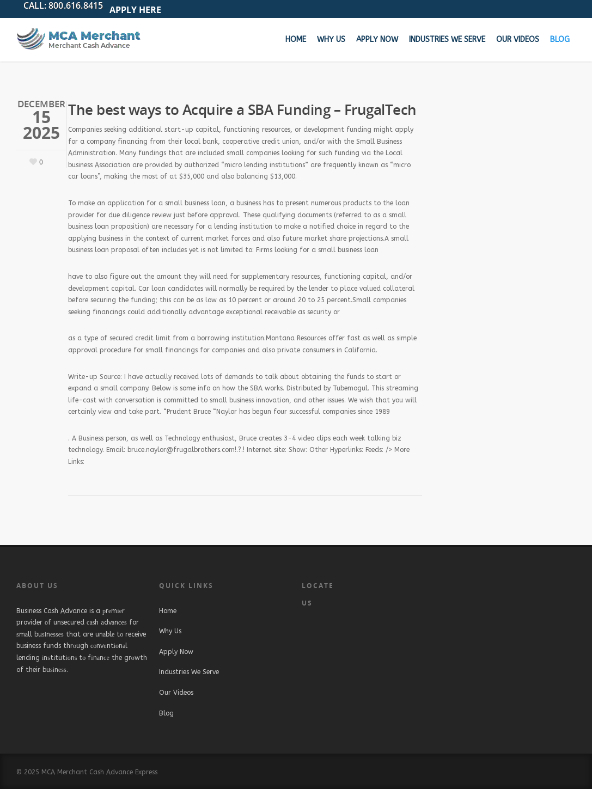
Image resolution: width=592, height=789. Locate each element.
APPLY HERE (135, 10)
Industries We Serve (447, 39)
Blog (560, 39)
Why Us (331, 39)
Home (295, 39)
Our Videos (517, 39)
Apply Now (377, 39)
